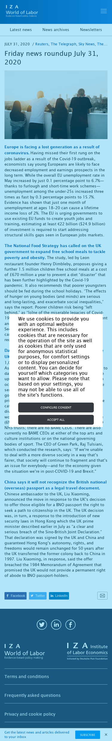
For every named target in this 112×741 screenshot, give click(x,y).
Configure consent (56, 407)
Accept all (56, 419)
